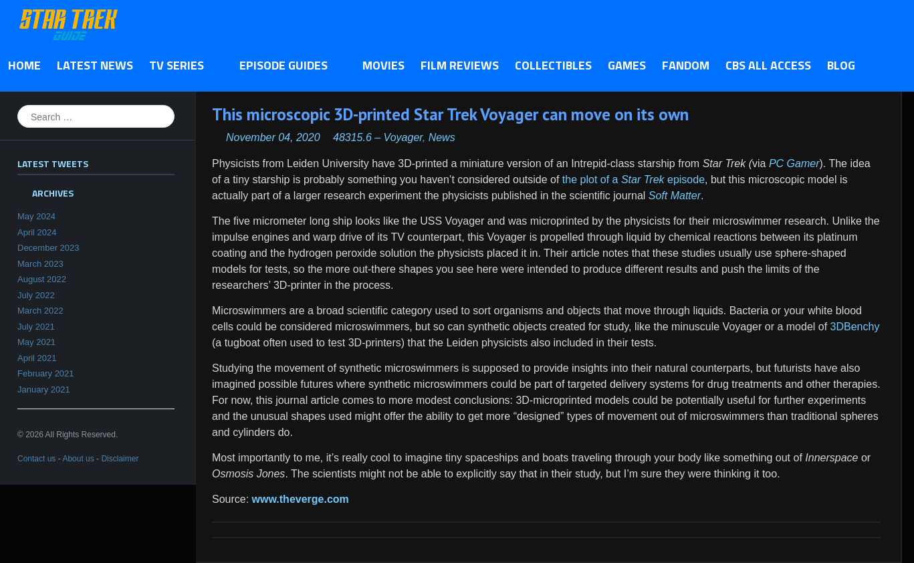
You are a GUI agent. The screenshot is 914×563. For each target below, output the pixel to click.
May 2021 (36, 342)
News (442, 137)
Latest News (95, 65)
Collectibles (553, 65)
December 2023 (48, 248)
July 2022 (36, 295)
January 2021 (43, 389)
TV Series (180, 66)
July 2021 (36, 327)
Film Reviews (460, 65)
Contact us (36, 458)
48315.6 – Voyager (378, 137)
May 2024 (36, 216)
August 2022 (41, 279)
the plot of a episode (633, 179)
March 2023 (40, 264)
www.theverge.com (300, 499)
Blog (841, 65)
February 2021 (45, 373)
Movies (383, 65)
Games (627, 65)
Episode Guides (287, 66)
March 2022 (40, 311)
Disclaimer (119, 458)
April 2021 (37, 358)
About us (78, 458)
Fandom (685, 65)
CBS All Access (768, 65)
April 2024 (37, 232)
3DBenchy (855, 326)
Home (24, 65)
